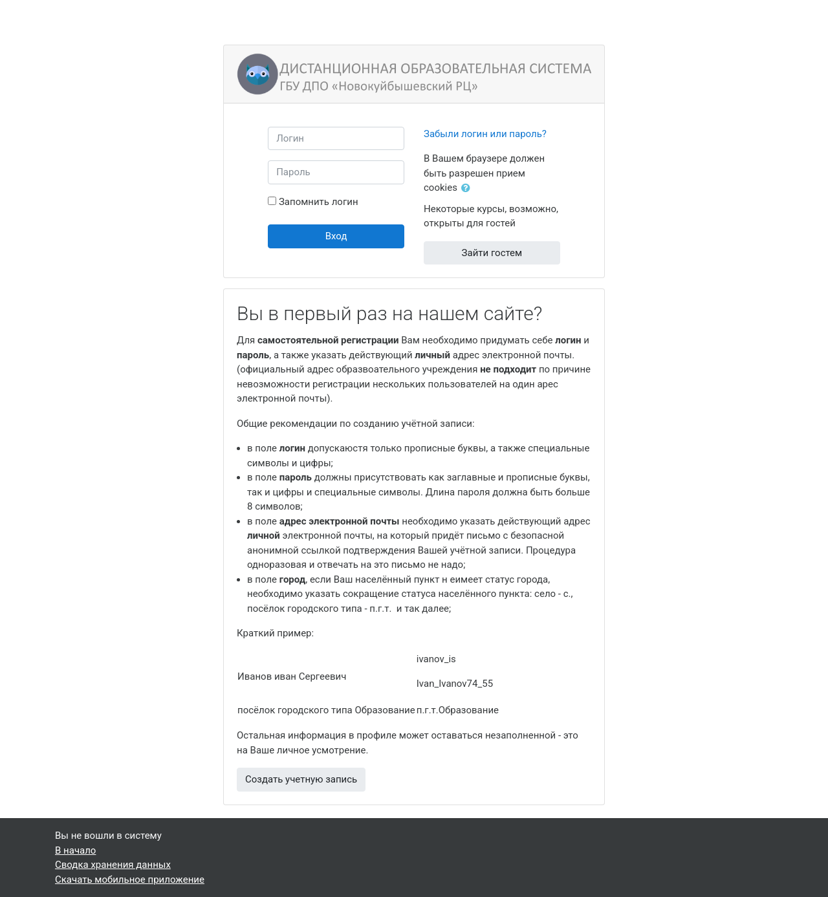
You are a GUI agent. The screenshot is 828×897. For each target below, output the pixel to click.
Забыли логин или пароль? (485, 134)
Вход (336, 236)
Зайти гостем (492, 253)
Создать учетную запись (301, 779)
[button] (468, 188)
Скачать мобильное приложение (129, 879)
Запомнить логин (318, 202)
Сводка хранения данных (113, 864)
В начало (75, 850)
